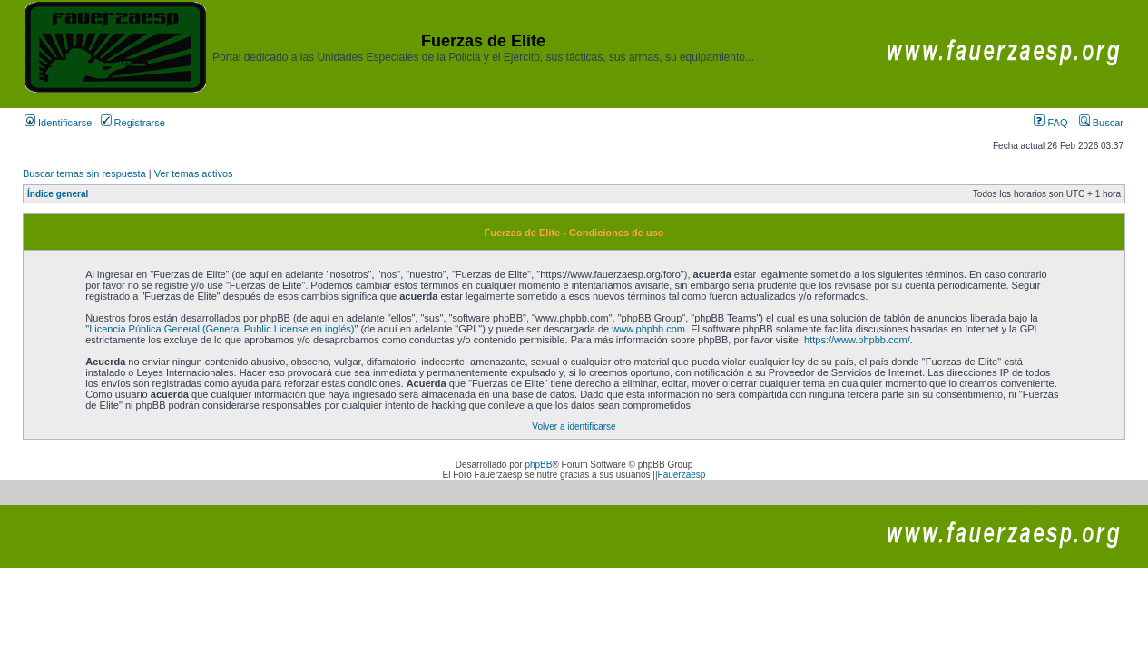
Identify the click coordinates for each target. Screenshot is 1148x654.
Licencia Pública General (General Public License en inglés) (221, 328)
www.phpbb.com (648, 328)
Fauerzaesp (682, 475)
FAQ (1050, 122)
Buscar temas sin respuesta (84, 173)
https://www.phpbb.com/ (857, 339)
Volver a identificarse (573, 426)
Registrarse (133, 122)
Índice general (57, 194)
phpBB (538, 465)
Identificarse (58, 122)
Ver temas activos (193, 173)
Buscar (1101, 122)
